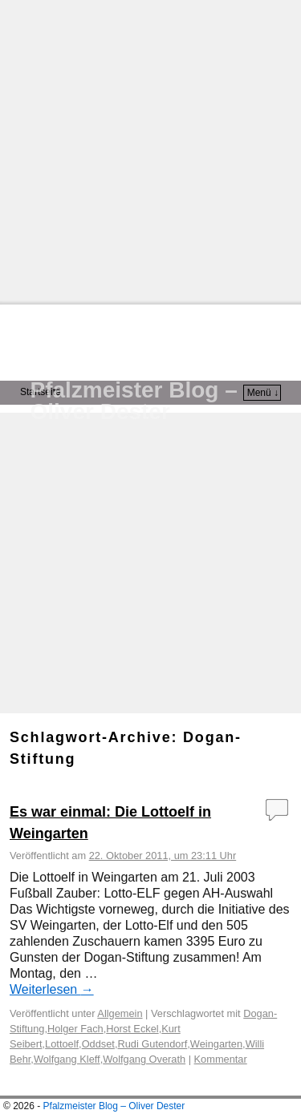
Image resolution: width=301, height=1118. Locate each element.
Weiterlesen (52, 989)
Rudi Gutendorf (152, 1044)
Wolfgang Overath (144, 1059)
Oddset (98, 1044)
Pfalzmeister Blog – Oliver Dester (134, 400)
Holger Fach (75, 1029)
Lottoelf (62, 1044)
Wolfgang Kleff (67, 1059)
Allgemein (119, 1013)
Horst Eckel (132, 1029)
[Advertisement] (150, 150)
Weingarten (216, 1044)
